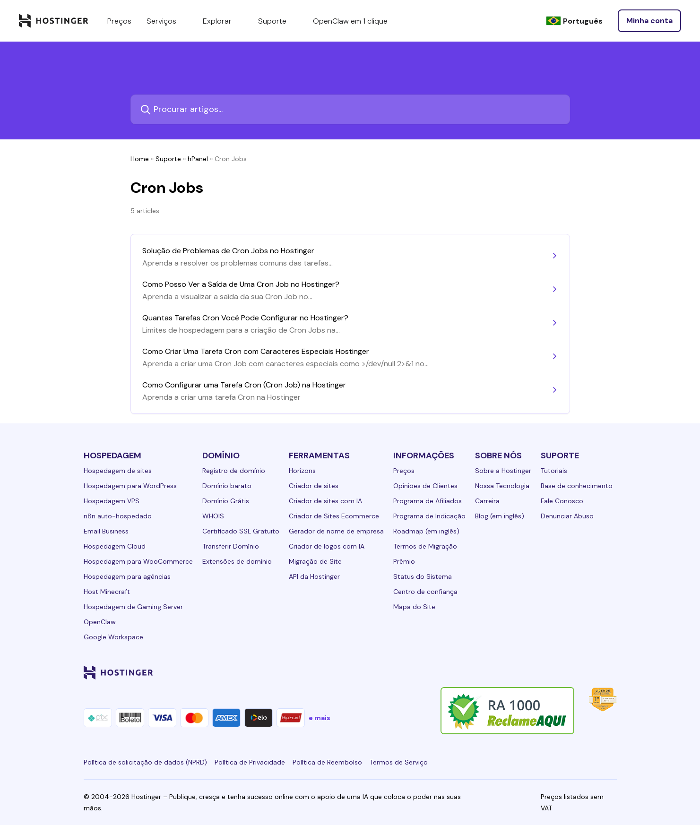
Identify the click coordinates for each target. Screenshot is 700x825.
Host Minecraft (107, 591)
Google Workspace (113, 637)
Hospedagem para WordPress (130, 485)
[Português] (574, 21)
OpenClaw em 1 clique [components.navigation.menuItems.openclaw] (350, 21)
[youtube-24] (573, 672)
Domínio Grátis (225, 501)
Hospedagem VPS (111, 501)
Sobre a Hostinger (503, 470)
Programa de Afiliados (427, 501)
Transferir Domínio (230, 546)
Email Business (106, 531)
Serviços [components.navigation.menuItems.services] (167, 21)
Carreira (487, 501)
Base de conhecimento (577, 485)
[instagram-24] (535, 672)
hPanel (198, 159)
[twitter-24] (554, 672)
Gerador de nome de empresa (336, 531)
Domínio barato (226, 485)
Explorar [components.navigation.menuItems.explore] (223, 21)
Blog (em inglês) (499, 516)
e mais (319, 717)
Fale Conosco (562, 501)
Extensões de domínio (237, 561)
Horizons (302, 470)
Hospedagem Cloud (115, 546)
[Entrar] (649, 20)
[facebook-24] (516, 672)
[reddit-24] (592, 672)
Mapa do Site (414, 606)
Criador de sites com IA (325, 501)
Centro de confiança (425, 591)
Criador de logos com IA (326, 546)
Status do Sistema (422, 576)
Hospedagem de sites (118, 470)
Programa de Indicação (429, 516)
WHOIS (213, 516)
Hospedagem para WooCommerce (138, 561)
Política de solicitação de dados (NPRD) (145, 762)
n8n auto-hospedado (118, 516)
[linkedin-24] (497, 672)
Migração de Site (315, 561)
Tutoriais (554, 470)
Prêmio (404, 561)
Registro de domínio (233, 470)
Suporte (168, 159)
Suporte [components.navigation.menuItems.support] (278, 21)
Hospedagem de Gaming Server (133, 606)
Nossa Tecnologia (502, 485)
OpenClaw (100, 622)
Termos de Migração (425, 546)
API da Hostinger (314, 576)
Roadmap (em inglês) (426, 531)
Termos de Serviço (399, 762)
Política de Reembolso (327, 762)
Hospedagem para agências (127, 576)
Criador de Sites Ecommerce (334, 516)
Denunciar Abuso (567, 516)
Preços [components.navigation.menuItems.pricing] (119, 21)
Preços (404, 470)
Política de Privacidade (250, 762)
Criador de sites (313, 485)
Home (139, 159)
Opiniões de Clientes (425, 485)
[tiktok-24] (611, 672)
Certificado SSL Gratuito (240, 531)
